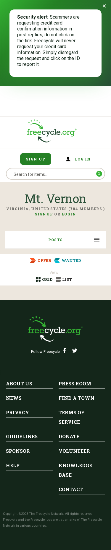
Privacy (17, 412)
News (14, 398)
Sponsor (18, 451)
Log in (83, 159)
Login (69, 214)
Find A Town (76, 398)
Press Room (75, 383)
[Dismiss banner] (104, 5)
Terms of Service (71, 417)
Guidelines (22, 436)
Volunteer (74, 451)
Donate (69, 436)
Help (13, 465)
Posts (55, 239)
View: (54, 272)
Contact (71, 489)
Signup (44, 214)
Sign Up (36, 159)
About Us (19, 383)
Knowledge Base (75, 470)
